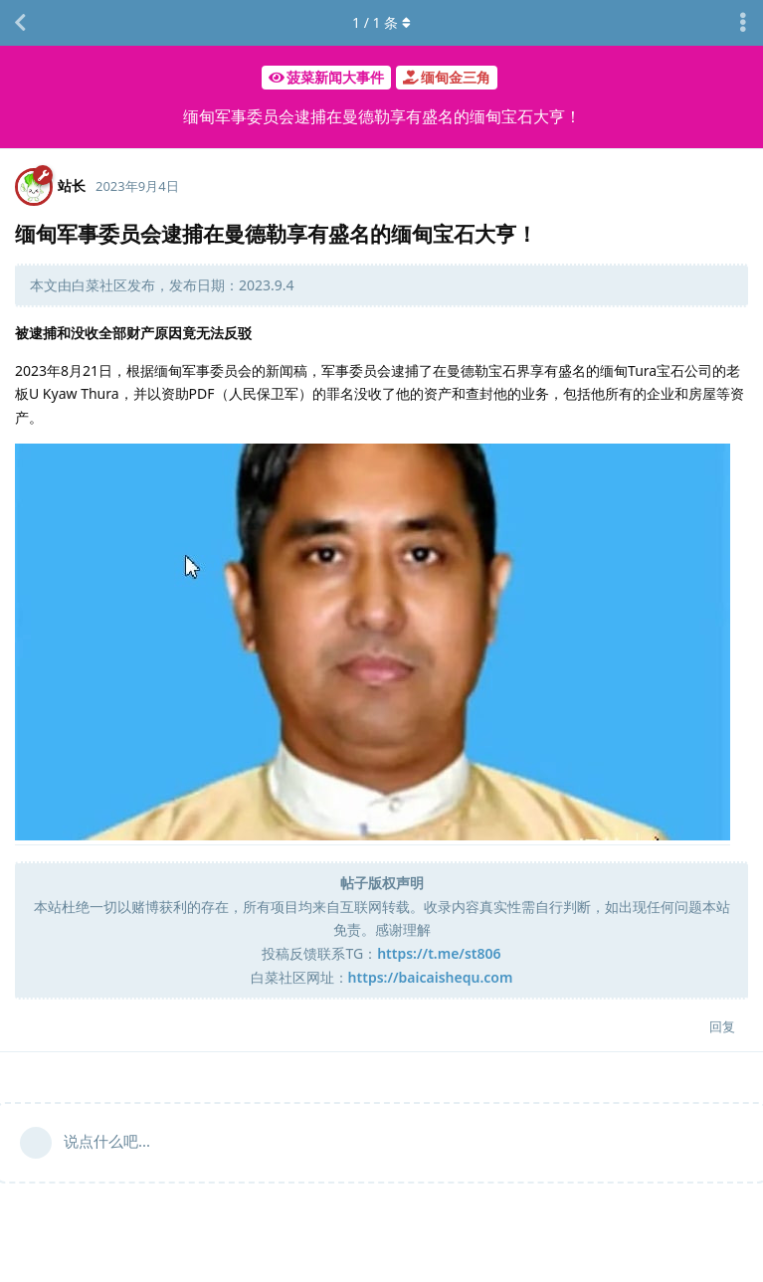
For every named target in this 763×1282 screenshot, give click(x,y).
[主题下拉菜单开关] (743, 23)
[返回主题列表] (20, 23)
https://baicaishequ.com (430, 977)
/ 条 (381, 22)
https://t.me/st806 (438, 953)
